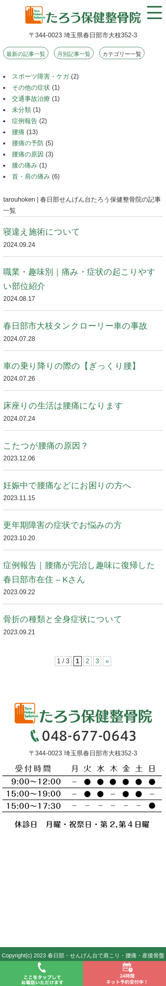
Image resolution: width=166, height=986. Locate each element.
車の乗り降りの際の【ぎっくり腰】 (71, 365)
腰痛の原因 (28, 154)
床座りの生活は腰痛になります (63, 405)
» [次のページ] (107, 661)
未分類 (21, 109)
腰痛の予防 (28, 143)
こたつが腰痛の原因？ (46, 445)
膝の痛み (24, 165)
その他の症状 (31, 87)
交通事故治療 (31, 98)
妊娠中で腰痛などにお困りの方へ (67, 485)
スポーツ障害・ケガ (40, 76)
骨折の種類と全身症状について (62, 619)
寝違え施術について (41, 231)
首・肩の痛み (31, 176)
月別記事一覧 (74, 54)
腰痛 (18, 132)
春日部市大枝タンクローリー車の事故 (75, 325)
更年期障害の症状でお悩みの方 (62, 525)
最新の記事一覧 (25, 54)
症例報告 (24, 120)
